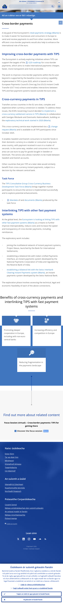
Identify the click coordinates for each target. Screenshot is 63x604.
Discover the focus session (29, 431)
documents (30, 200)
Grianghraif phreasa (13, 464)
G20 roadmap (35, 62)
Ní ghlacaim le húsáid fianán (32, 600)
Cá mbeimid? (10, 471)
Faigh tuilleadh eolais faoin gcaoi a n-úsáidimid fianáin (33, 588)
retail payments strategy (41, 33)
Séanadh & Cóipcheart (14, 484)
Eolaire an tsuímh (12, 524)
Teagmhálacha (11, 467)
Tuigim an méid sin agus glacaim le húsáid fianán (33, 594)
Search (52, 6)
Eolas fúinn (9, 454)
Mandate (14, 200)
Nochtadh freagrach (13, 491)
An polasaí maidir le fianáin (16, 511)
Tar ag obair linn (11, 457)
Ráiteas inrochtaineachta (15, 515)
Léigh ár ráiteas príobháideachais (33, 585)
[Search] (30, 6)
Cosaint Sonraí (11, 504)
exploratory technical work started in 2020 (24, 120)
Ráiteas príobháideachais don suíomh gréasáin (24, 508)
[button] (59, 2)
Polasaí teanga (11, 518)
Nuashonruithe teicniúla (15, 488)
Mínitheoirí (9, 460)
